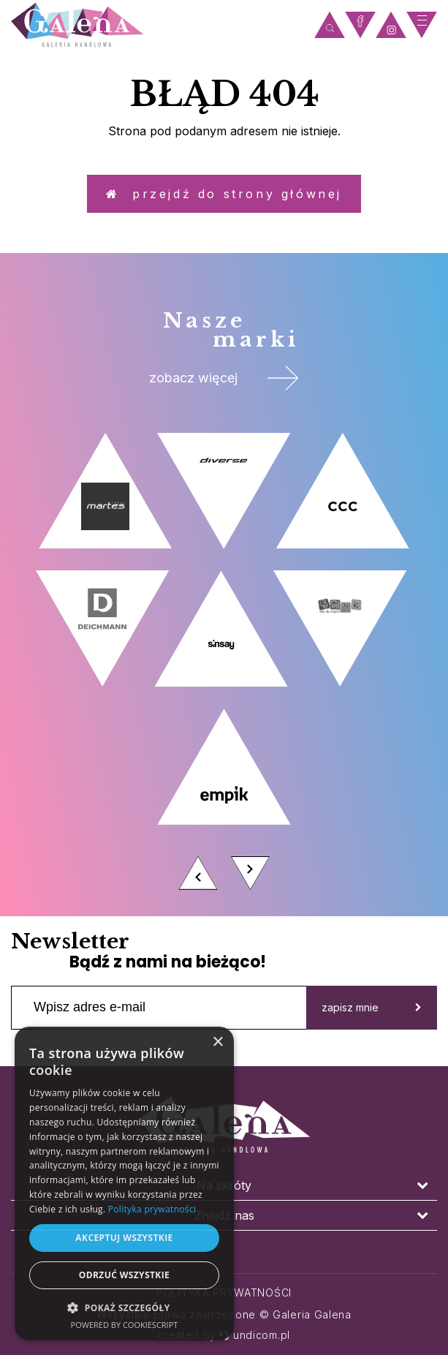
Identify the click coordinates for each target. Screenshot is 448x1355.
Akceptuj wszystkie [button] (123, 1237)
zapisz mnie (372, 1007)
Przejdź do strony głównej (224, 193)
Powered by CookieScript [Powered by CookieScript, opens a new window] (124, 1324)
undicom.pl (254, 1335)
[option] (224, 665)
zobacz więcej (224, 378)
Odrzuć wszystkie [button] (124, 1275)
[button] (124, 1307)
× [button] (217, 1042)
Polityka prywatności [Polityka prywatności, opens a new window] (152, 1209)
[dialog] (124, 1183)
